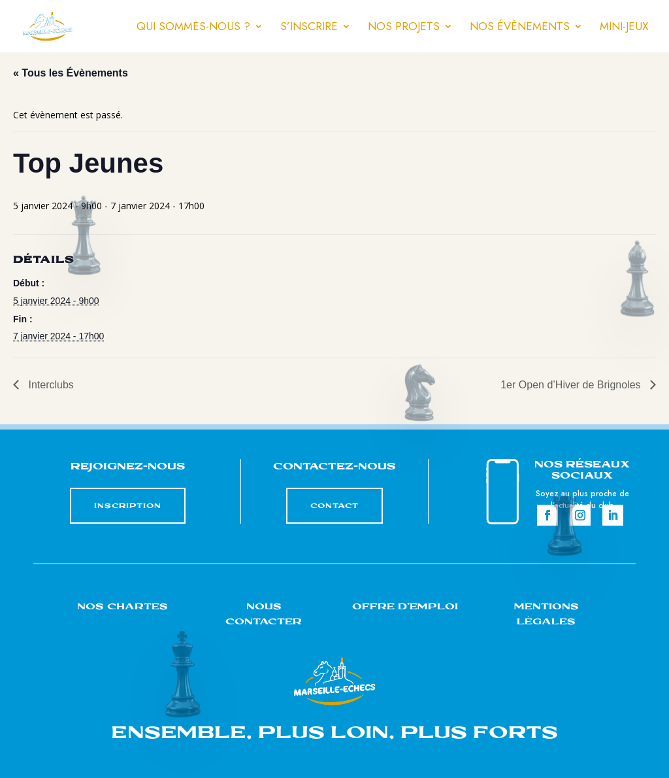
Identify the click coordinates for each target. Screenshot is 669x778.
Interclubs (49, 384)
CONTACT (334, 506)
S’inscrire (309, 28)
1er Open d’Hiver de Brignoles (572, 384)
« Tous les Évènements (70, 72)
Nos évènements (520, 28)
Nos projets (404, 28)
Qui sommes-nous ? (193, 28)
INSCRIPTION (127, 506)
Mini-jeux (624, 28)
